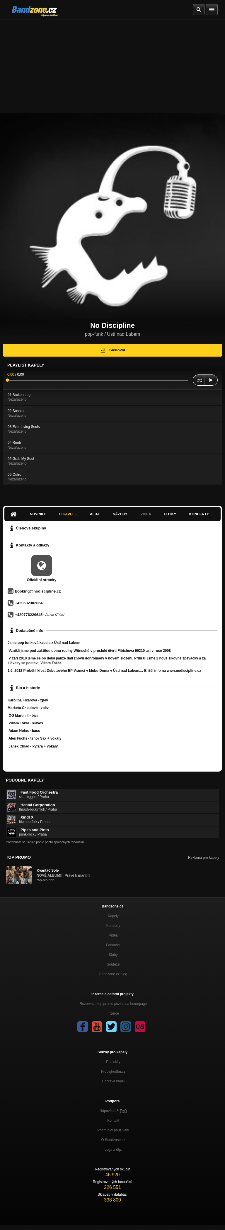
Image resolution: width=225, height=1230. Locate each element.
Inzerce (113, 1013)
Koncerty (199, 514)
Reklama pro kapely (203, 858)
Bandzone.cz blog (113, 974)
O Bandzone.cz (113, 1140)
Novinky (38, 514)
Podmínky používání (113, 1130)
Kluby (113, 955)
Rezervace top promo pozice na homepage (113, 1004)
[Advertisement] (112, 63)
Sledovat (112, 350)
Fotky (170, 514)
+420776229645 (28, 615)
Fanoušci (113, 945)
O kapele (68, 514)
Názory (120, 514)
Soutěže (113, 964)
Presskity (113, 1062)
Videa (145, 514)
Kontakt (113, 1120)
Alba (95, 514)
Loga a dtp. (113, 1150)
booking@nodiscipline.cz (38, 591)
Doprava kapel (113, 1081)
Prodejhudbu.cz (113, 1071)
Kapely (113, 916)
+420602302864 (28, 603)
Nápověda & (113, 1111)
